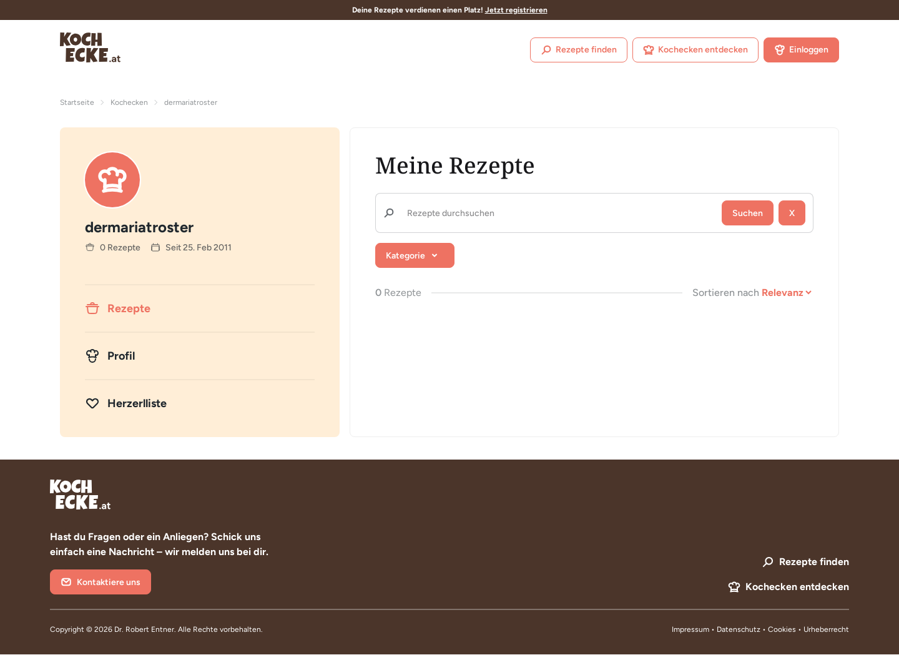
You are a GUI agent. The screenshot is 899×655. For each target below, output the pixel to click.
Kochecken (129, 102)
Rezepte (117, 308)
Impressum (690, 629)
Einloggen (801, 50)
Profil (110, 355)
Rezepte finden (579, 50)
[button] (414, 255)
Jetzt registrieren (516, 10)
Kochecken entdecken (695, 50)
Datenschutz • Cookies (757, 629)
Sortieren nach (725, 292)
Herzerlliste (126, 403)
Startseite (77, 102)
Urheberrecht (826, 629)
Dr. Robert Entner (144, 629)
